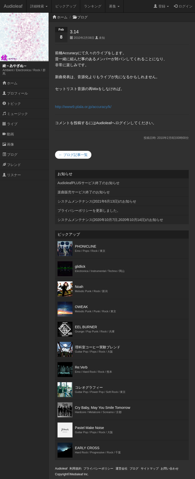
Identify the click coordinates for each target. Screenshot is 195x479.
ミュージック (15, 114)
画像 (8, 144)
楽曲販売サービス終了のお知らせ (84, 192)
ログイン (183, 6)
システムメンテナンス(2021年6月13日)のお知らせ (97, 201)
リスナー (11, 175)
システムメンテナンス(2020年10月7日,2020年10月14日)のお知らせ (110, 220)
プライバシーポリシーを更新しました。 (89, 211)
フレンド (11, 165)
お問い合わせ (170, 468)
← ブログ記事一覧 (73, 155)
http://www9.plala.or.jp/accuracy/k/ (83, 107)
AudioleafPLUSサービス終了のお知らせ (89, 183)
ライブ (9, 124)
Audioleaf (13, 6)
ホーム (9, 83)
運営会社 (122, 468)
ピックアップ (65, 6)
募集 (114, 6)
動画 (8, 134)
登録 (161, 6)
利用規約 (75, 468)
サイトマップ (150, 468)
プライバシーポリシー (98, 468)
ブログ (9, 155)
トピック (11, 104)
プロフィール (15, 93)
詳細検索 (39, 6)
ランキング (92, 6)
